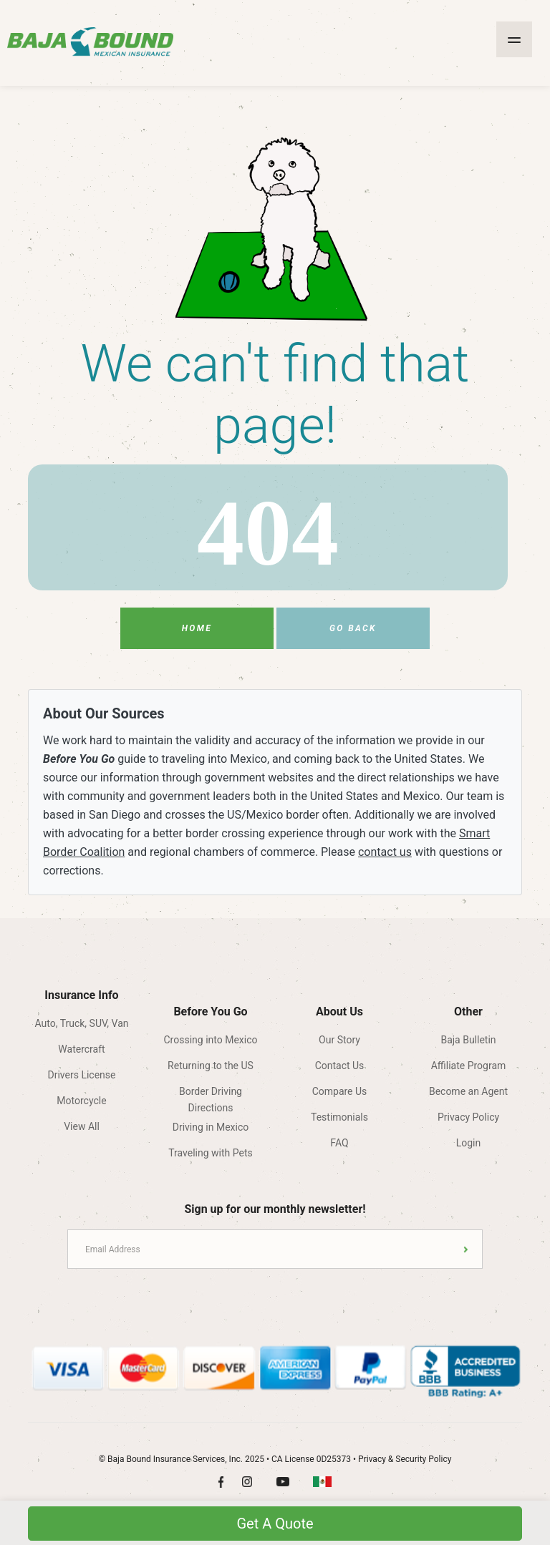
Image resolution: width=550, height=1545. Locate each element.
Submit (465, 1249)
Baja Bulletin (468, 1040)
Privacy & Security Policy (404, 1459)
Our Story (339, 1040)
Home (197, 628)
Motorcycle (81, 1100)
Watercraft (81, 1049)
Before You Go (210, 1011)
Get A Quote (274, 1523)
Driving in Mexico (211, 1127)
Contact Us (340, 1065)
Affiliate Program (468, 1065)
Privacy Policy (468, 1117)
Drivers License (82, 1075)
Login (468, 1143)
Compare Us (339, 1091)
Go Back (353, 628)
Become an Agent (468, 1091)
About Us (339, 1011)
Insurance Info (81, 995)
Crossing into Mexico (211, 1040)
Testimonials (339, 1117)
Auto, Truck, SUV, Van (81, 1023)
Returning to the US (211, 1065)
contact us (385, 852)
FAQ (339, 1143)
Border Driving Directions (210, 1096)
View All (82, 1126)
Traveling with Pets (210, 1153)
